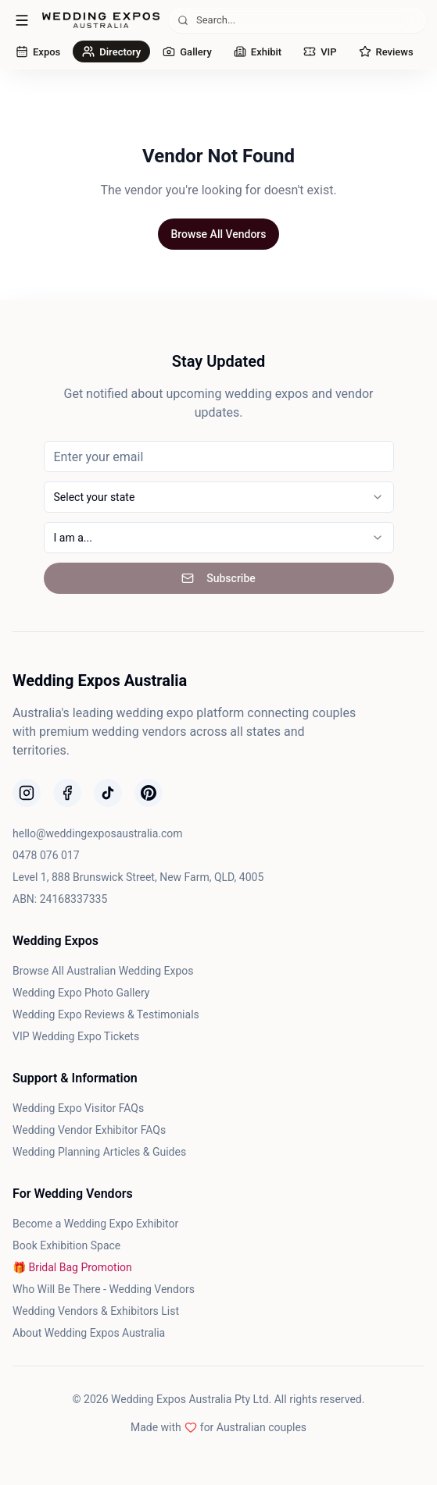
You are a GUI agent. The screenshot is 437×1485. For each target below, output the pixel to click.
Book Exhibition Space (66, 1245)
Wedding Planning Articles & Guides (99, 1152)
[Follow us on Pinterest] (148, 793)
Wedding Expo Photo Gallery (81, 992)
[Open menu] (22, 20)
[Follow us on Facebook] (67, 793)
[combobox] (219, 497)
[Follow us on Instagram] (27, 793)
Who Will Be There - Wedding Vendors (104, 1289)
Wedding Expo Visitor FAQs (78, 1108)
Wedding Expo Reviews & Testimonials (106, 1014)
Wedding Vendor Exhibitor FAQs (89, 1130)
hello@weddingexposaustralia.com (98, 833)
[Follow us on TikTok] (108, 793)
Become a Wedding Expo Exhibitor (95, 1223)
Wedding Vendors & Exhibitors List (96, 1311)
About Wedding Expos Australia (89, 1333)
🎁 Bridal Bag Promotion (72, 1267)
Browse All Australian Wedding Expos (103, 971)
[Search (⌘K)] (297, 20)
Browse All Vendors (218, 234)
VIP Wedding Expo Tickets (76, 1036)
